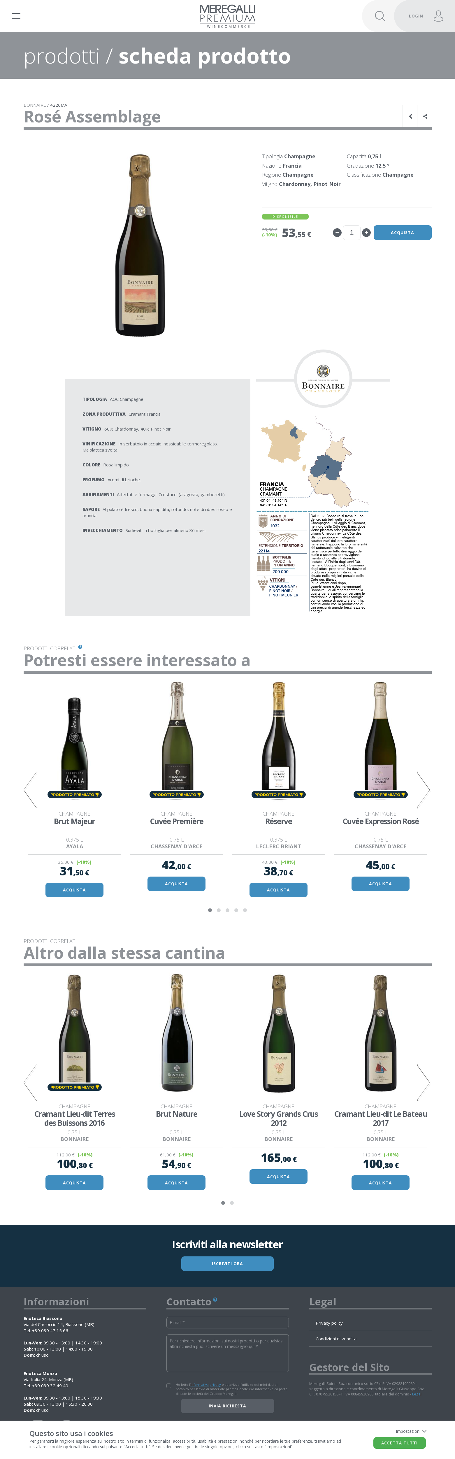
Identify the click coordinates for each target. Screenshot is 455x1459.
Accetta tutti (399, 1443)
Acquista (402, 232)
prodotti (62, 55)
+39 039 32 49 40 (50, 1386)
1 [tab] (210, 910)
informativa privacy (206, 1385)
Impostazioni (411, 1431)
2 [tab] (219, 910)
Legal (416, 1394)
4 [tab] (236, 910)
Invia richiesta (227, 1406)
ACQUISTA (74, 890)
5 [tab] (245, 910)
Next (424, 789)
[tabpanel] (75, 790)
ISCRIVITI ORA (227, 1264)
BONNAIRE (35, 105)
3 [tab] (228, 910)
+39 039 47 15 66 (50, 1331)
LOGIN (416, 16)
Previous (31, 789)
